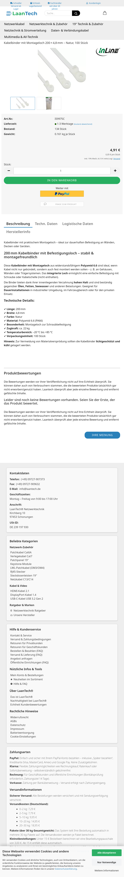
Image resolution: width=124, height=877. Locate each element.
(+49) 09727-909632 (28, 484)
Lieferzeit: (10, 124)
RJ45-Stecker (17, 571)
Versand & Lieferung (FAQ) (26, 655)
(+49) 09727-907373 (33, 479)
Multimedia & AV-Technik (21, 37)
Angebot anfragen (21, 658)
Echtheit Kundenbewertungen (28, 704)
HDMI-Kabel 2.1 (19, 591)
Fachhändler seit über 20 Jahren (55, 4)
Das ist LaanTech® (21, 697)
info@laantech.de (30, 489)
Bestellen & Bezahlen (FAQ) (26, 651)
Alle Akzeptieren (106, 852)
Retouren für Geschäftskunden (29, 647)
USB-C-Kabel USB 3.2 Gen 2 (26, 598)
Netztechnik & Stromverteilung (25, 30)
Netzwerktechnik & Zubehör (48, 24)
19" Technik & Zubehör (87, 24)
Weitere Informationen (107, 870)
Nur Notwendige (106, 862)
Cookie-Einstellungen (23, 736)
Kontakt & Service (21, 635)
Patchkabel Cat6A (20, 552)
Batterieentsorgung (22, 732)
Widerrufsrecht (19, 717)
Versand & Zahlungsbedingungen (30, 639)
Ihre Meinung (102, 435)
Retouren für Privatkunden (26, 643)
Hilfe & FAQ (18, 684)
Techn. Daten (46, 223)
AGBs (13, 721)
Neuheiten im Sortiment (26, 679)
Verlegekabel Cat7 (21, 556)
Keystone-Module (20, 564)
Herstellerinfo (18, 231)
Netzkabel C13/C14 (21, 579)
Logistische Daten (77, 223)
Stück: (7, 164)
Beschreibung (18, 223)
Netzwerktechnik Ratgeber (28, 610)
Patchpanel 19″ (19, 560)
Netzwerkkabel (14, 24)
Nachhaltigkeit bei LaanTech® (28, 700)
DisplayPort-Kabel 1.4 (23, 595)
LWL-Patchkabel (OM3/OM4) (27, 568)
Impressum (17, 729)
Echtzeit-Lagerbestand (35, 4)
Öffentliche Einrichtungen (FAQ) (29, 662)
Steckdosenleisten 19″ (23, 575)
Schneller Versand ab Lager (16, 4)
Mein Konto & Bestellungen (26, 675)
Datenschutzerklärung (66, 868)
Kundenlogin (93, 3)
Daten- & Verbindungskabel (70, 30)
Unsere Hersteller (22, 615)
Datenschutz (18, 725)
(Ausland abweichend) (83, 124)
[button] (105, 13)
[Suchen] (76, 13)
